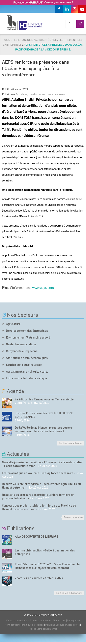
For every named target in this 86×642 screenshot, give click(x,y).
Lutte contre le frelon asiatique (26, 378)
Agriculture (13, 324)
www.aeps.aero (43, 287)
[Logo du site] (24, 22)
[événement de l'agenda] (7, 403)
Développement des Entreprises (27, 331)
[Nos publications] (7, 540)
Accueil (27, 39)
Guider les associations (21, 344)
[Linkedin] (67, 9)
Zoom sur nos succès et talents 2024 (39, 578)
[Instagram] (74, 9)
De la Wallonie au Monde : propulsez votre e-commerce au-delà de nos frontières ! (44, 429)
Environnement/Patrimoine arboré (28, 337)
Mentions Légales (55, 624)
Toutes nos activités (71, 443)
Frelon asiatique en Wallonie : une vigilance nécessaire (37, 473)
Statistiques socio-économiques (27, 358)
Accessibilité (73, 624)
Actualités (21, 94)
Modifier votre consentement (43, 628)
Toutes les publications (69, 593)
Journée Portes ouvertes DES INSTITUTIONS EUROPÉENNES (44, 414)
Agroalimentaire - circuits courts (27, 371)
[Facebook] (59, 9)
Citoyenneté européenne (21, 351)
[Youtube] (82, 9)
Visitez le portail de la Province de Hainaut (28, 620)
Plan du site (59, 620)
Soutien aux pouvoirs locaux (24, 365)
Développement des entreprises (46, 94)
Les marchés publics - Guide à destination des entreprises (45, 552)
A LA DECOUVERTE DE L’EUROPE (36, 536)
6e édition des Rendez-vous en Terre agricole (44, 399)
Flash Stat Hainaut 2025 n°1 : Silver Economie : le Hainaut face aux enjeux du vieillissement (47, 566)
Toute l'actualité (73, 517)
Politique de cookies (33, 624)
